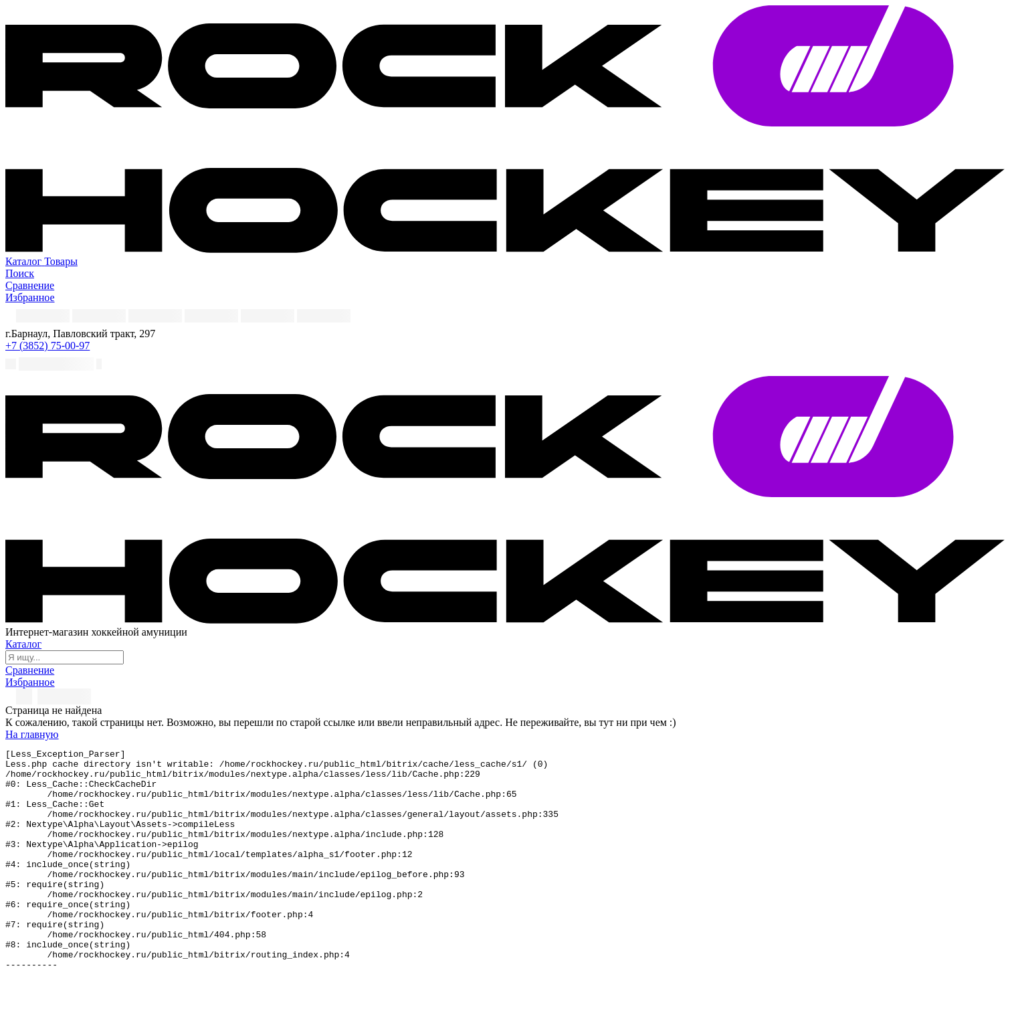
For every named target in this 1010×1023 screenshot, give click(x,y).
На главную (32, 734)
